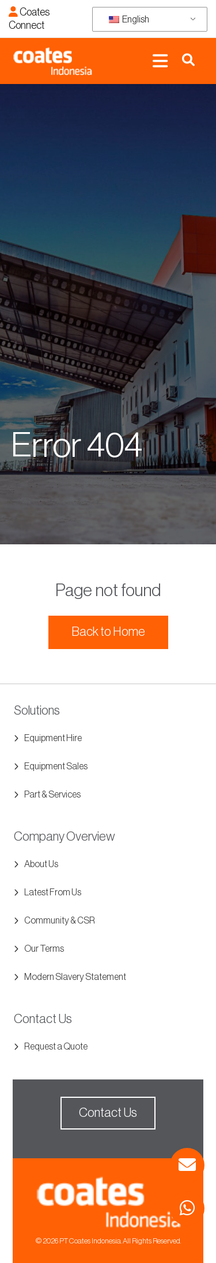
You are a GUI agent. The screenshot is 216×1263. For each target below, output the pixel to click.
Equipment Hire (53, 738)
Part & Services (52, 794)
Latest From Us (52, 892)
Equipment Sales (56, 766)
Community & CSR (59, 920)
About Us (41, 864)
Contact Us (108, 1112)
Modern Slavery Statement (75, 977)
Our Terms (44, 948)
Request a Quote (56, 1046)
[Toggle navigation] (160, 61)
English (129, 19)
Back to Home (108, 631)
